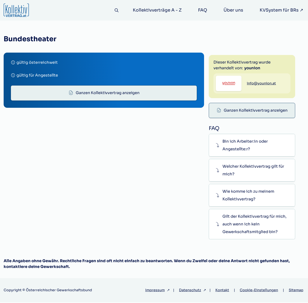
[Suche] (116, 10)
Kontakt (222, 291)
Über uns (233, 10)
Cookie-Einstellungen (259, 291)
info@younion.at (261, 104)
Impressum (155, 291)
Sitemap (296, 291)
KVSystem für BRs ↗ (281, 10)
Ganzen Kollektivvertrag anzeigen (107, 93)
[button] (252, 146)
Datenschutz (190, 291)
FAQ (202, 10)
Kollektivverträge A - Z (157, 10)
